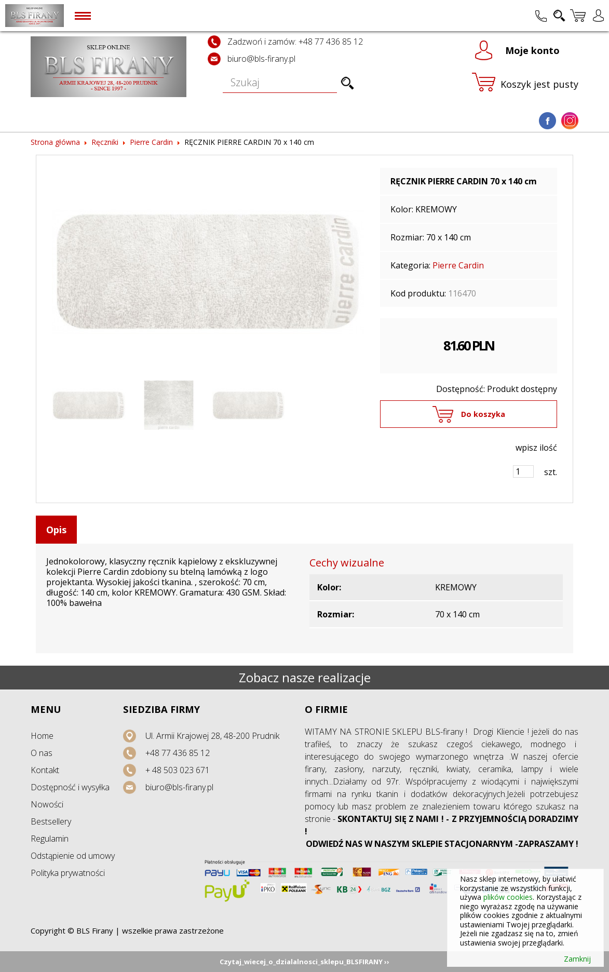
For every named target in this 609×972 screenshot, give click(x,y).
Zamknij (577, 959)
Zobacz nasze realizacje (305, 677)
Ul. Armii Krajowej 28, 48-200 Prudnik (212, 735)
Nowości (47, 804)
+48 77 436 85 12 (177, 753)
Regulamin (50, 838)
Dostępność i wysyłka (70, 787)
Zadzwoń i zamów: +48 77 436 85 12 (295, 41)
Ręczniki (104, 142)
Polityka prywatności (68, 873)
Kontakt (45, 770)
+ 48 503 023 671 (177, 770)
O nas (41, 753)
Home (42, 735)
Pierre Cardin (151, 142)
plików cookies (508, 897)
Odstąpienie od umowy (73, 855)
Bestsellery (51, 821)
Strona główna (55, 142)
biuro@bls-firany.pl (261, 58)
